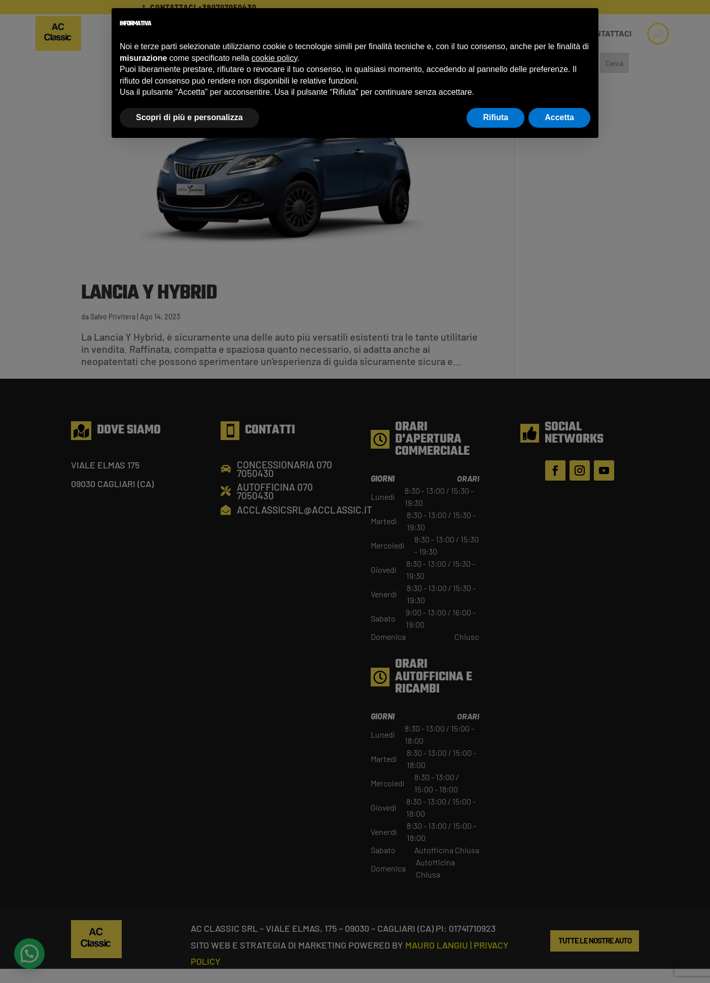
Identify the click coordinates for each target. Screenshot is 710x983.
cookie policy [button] (274, 58)
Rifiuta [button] (495, 117)
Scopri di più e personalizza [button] (189, 117)
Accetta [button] (559, 117)
